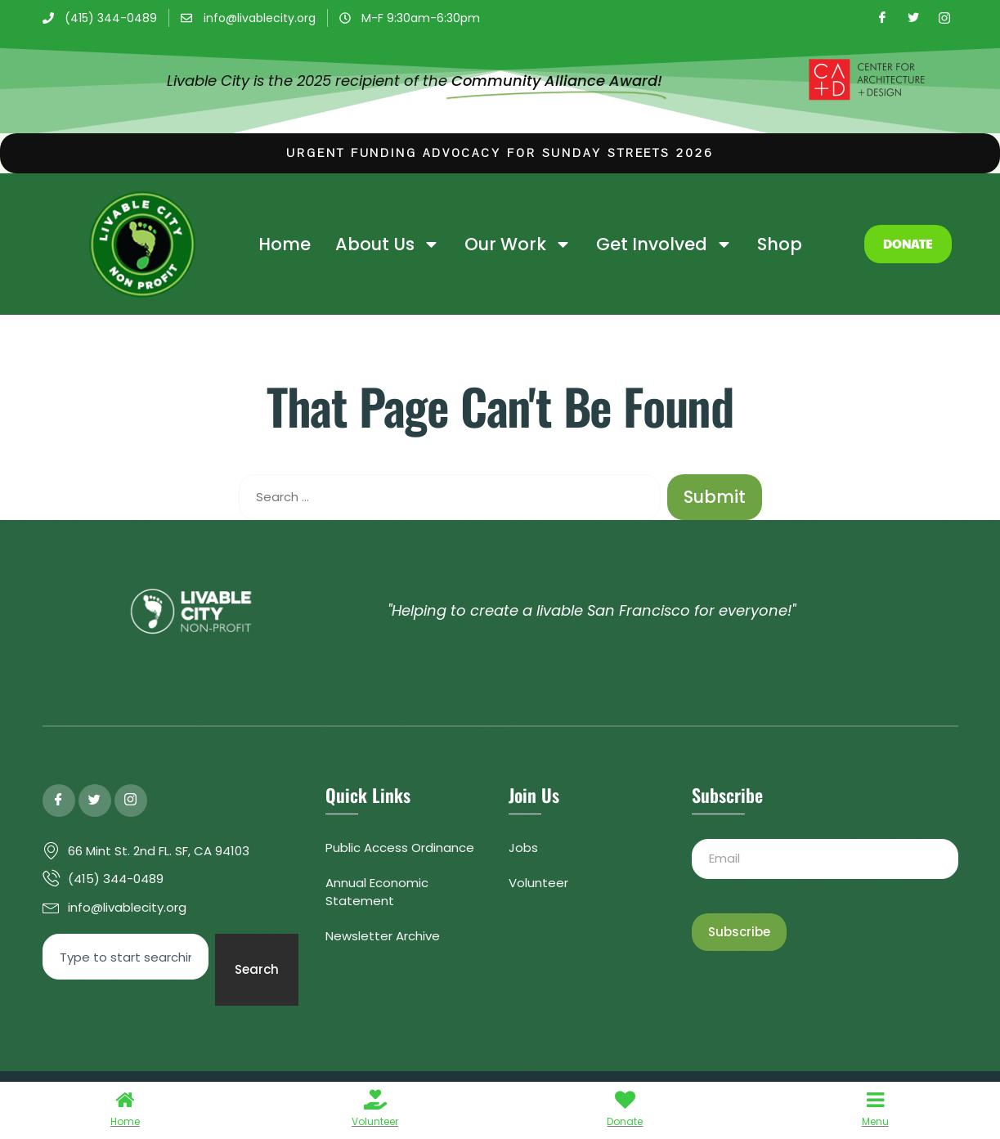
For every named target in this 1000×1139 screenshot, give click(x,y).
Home (284, 244)
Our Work (518, 244)
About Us (387, 244)
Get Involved (664, 244)
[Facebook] (882, 18)
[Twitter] (913, 18)
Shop (779, 244)
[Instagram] (944, 18)
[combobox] (126, 957)
